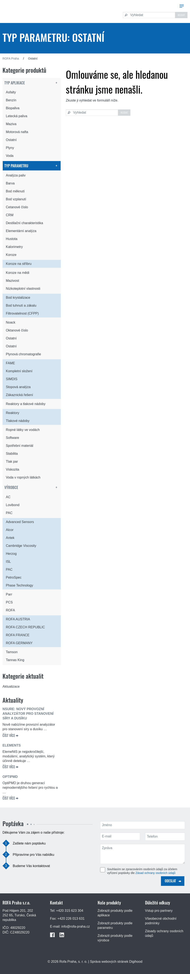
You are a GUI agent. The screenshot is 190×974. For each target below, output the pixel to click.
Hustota (11, 239)
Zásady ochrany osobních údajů (164, 933)
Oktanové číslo (17, 330)
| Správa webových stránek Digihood (115, 961)
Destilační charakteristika (24, 223)
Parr (9, 594)
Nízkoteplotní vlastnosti (23, 288)
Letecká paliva (16, 116)
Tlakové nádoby (17, 421)
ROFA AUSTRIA (18, 619)
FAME (10, 363)
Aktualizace (11, 686)
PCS (9, 602)
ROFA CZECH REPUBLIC (25, 627)
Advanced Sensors (20, 522)
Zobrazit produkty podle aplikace (115, 913)
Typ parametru (16, 165)
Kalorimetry (14, 247)
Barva (10, 183)
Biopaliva (12, 108)
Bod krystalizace (18, 297)
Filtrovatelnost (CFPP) (22, 313)
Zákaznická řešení (19, 395)
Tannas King (15, 660)
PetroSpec (14, 577)
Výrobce (11, 487)
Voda (9, 155)
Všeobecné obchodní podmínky (160, 921)
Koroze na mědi (17, 272)
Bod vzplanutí (16, 199)
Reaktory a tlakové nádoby (25, 404)
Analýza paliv (16, 175)
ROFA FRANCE (17, 635)
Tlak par (12, 461)
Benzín (11, 100)
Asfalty (11, 92)
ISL (8, 561)
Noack (10, 322)
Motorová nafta (17, 132)
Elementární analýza (21, 231)
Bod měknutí (15, 191)
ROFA (10, 610)
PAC (9, 513)
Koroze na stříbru (19, 263)
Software (12, 437)
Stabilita (12, 453)
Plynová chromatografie (23, 354)
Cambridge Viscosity (21, 545)
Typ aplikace (14, 82)
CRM (9, 215)
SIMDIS (11, 379)
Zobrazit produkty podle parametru (115, 925)
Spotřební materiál (19, 445)
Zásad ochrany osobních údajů (155, 873)
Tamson (12, 652)
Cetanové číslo (17, 207)
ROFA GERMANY (19, 643)
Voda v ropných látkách (23, 477)
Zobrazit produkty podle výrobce (115, 938)
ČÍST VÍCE (9, 735)
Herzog (11, 553)
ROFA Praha (11, 58)
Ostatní (11, 140)
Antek (10, 538)
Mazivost (12, 280)
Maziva (11, 124)
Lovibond (12, 505)
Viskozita (12, 469)
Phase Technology (19, 585)
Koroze (11, 255)
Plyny (10, 148)
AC (8, 497)
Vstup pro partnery (159, 910)
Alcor (9, 530)
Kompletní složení (19, 371)
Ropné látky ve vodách (23, 430)
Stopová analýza (18, 387)
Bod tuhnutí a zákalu (21, 305)
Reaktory (12, 413)
